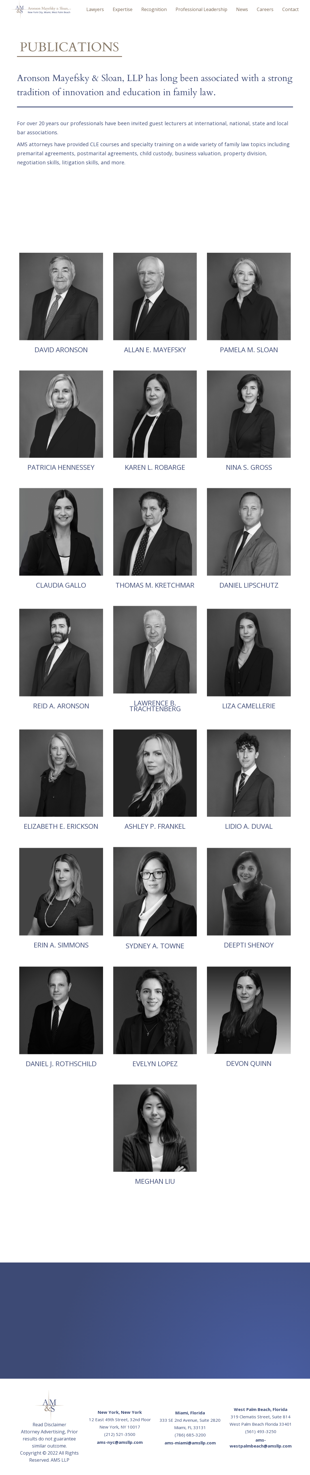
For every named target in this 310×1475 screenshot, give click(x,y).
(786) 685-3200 (190, 1435)
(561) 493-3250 (260, 1431)
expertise (122, 9)
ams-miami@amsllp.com (190, 1443)
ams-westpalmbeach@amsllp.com (261, 1443)
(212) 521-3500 (119, 1434)
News (242, 9)
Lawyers (95, 9)
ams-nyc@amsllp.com (120, 1442)
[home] (41, 9)
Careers (265, 9)
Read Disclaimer (49, 1424)
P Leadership (201, 9)
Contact (290, 9)
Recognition (154, 9)
